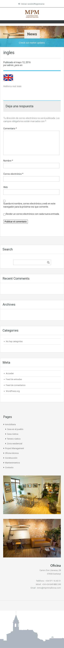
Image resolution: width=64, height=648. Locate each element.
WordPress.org (13, 391)
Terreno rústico (14, 439)
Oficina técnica (12, 453)
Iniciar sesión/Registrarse (31, 4)
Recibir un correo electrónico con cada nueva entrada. (32, 214)
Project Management (14, 448)
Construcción (11, 458)
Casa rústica (12, 434)
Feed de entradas (14, 379)
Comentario (10, 128)
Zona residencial (14, 443)
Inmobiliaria (10, 424)
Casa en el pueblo (15, 429)
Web (5, 187)
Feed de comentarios (15, 385)
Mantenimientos (12, 462)
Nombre (8, 160)
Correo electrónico (13, 174)
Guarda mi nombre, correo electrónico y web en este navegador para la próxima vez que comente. (29, 205)
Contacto (9, 467)
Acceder (10, 373)
